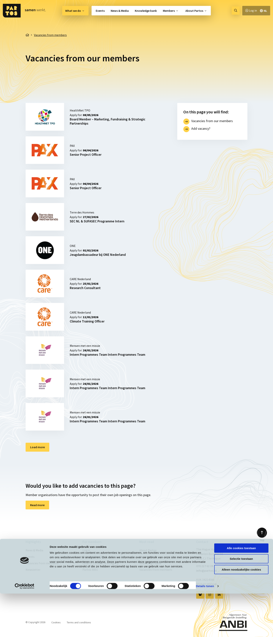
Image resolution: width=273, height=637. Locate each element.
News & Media (120, 11)
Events (100, 11)
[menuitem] (75, 10)
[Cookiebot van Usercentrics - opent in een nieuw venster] (24, 629)
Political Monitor (93, 557)
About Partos (194, 11)
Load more (37, 447)
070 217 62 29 (204, 566)
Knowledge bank (146, 11)
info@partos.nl (206, 570)
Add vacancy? (200, 128)
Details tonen (205, 629)
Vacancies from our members (212, 121)
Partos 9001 (90, 569)
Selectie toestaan (241, 602)
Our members (148, 557)
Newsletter (33, 569)
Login (86, 550)
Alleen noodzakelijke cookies (241, 613)
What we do (73, 11)
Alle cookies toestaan (241, 591)
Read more (37, 505)
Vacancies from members (42, 563)
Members (169, 11)
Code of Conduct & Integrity (100, 563)
